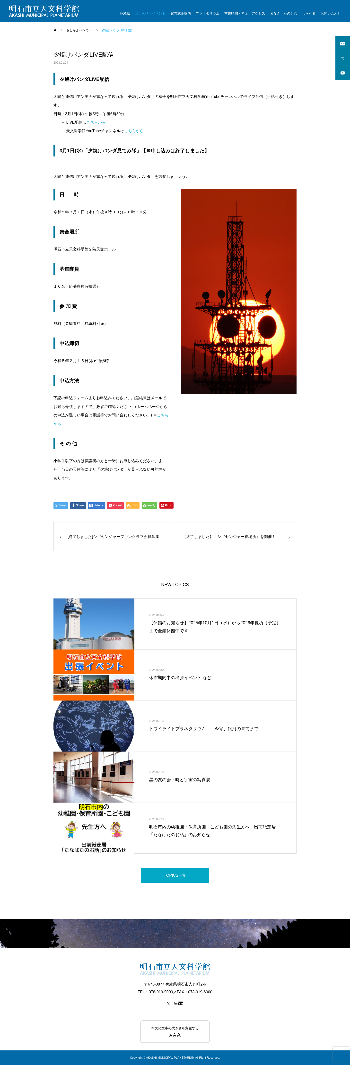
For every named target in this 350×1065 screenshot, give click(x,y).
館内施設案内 (180, 13)
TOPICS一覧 (175, 875)
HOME (125, 13)
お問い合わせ (331, 13)
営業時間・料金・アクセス (244, 13)
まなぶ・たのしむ (283, 13)
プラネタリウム (207, 13)
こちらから (96, 122)
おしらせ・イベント (150, 13)
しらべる (309, 13)
